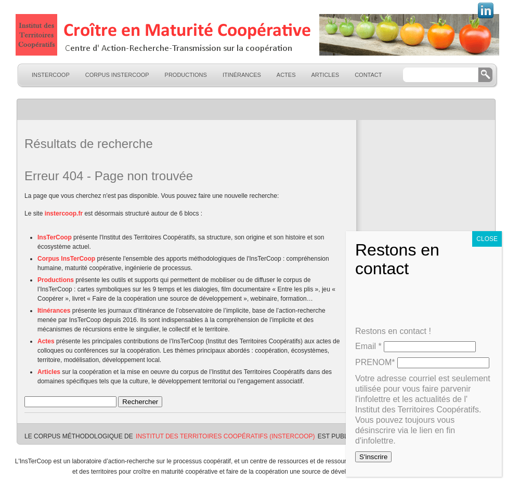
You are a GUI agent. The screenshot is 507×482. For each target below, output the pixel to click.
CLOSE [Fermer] (487, 239)
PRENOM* (375, 362)
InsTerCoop (51, 75)
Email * (368, 346)
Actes (286, 75)
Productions (186, 75)
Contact (368, 75)
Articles (325, 75)
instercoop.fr (64, 213)
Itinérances (242, 75)
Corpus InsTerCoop (117, 75)
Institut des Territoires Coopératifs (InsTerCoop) (225, 436)
